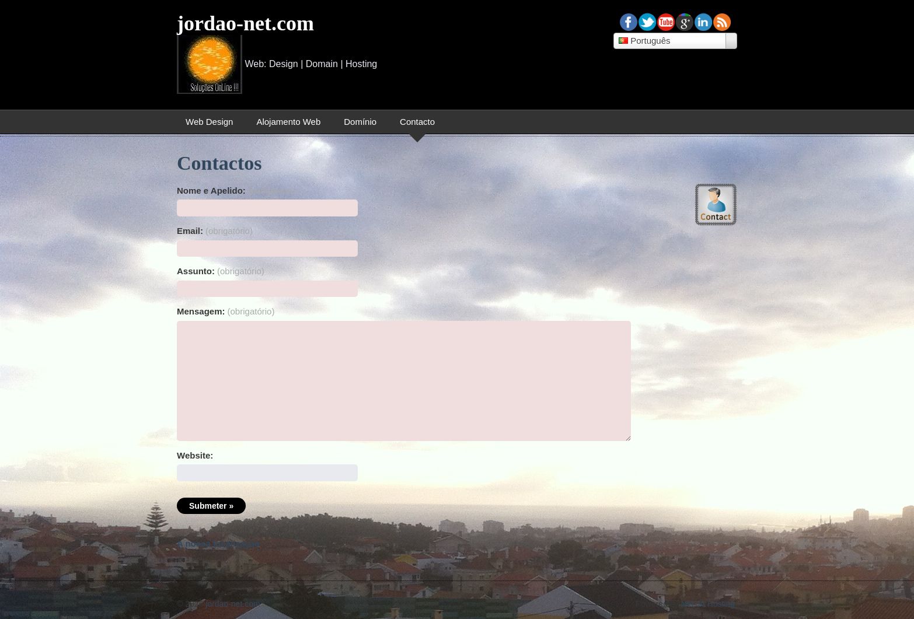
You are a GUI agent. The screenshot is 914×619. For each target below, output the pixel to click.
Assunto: (220, 271)
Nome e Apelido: (236, 190)
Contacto (417, 122)
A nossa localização (218, 543)
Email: (215, 231)
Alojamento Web (288, 122)
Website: (195, 455)
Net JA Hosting (708, 603)
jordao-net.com (245, 23)
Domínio (360, 122)
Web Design (209, 122)
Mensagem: (225, 311)
